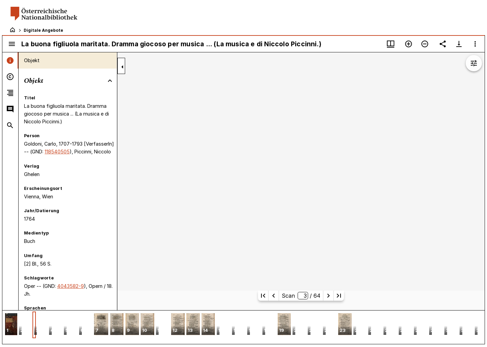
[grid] (243, 327)
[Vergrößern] (408, 44)
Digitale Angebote (43, 30)
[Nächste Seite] (328, 296)
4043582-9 (70, 286)
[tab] (10, 60)
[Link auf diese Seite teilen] (443, 44)
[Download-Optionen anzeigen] (459, 44)
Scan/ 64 (301, 295)
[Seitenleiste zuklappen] (122, 67)
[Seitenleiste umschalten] (12, 44)
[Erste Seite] (263, 296)
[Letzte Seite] (339, 296)
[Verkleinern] (425, 44)
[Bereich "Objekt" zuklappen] (110, 81)
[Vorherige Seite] (273, 296)
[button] (11, 325)
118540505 (57, 151)
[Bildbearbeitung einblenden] (474, 63)
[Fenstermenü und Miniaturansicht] (390, 44)
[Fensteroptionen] (475, 44)
